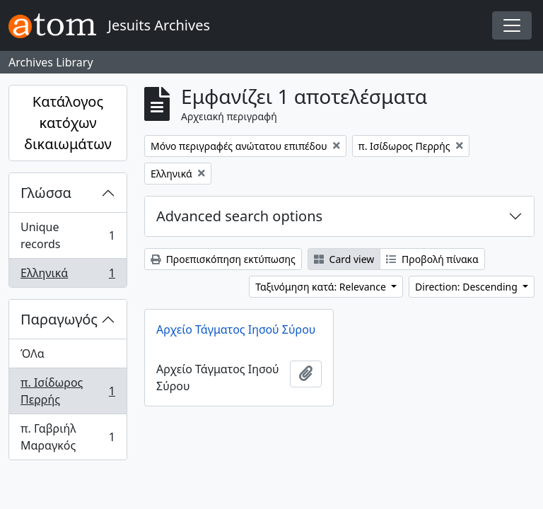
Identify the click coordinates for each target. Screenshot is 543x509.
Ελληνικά (67, 275)
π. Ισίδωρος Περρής (67, 391)
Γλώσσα (46, 192)
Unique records (67, 235)
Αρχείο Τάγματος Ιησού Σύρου (235, 329)
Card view (344, 259)
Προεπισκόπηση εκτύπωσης (223, 259)
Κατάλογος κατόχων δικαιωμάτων (68, 122)
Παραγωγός (59, 319)
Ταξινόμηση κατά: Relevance (321, 286)
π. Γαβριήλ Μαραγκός (67, 437)
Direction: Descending (467, 286)
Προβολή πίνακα (432, 259)
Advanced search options (239, 216)
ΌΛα (33, 353)
